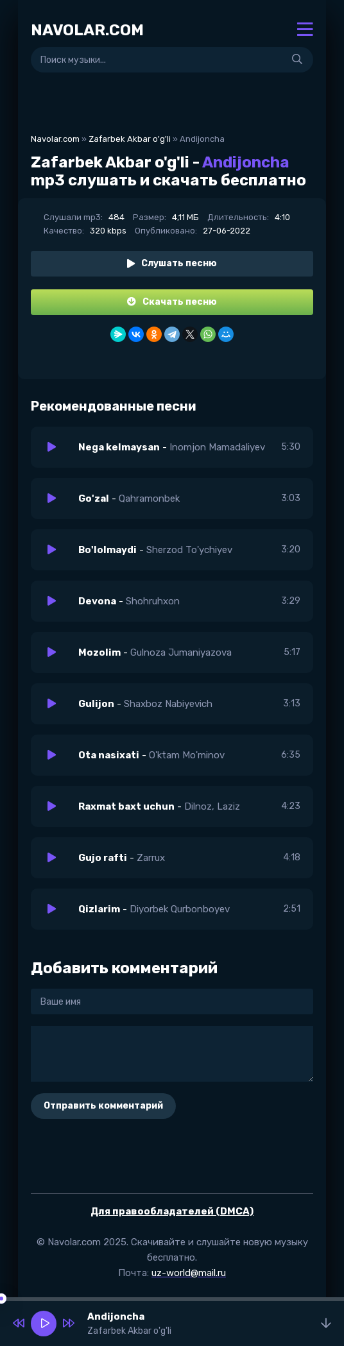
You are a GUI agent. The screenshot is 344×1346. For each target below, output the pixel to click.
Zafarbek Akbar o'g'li (130, 139)
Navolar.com (55, 139)
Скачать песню (172, 301)
